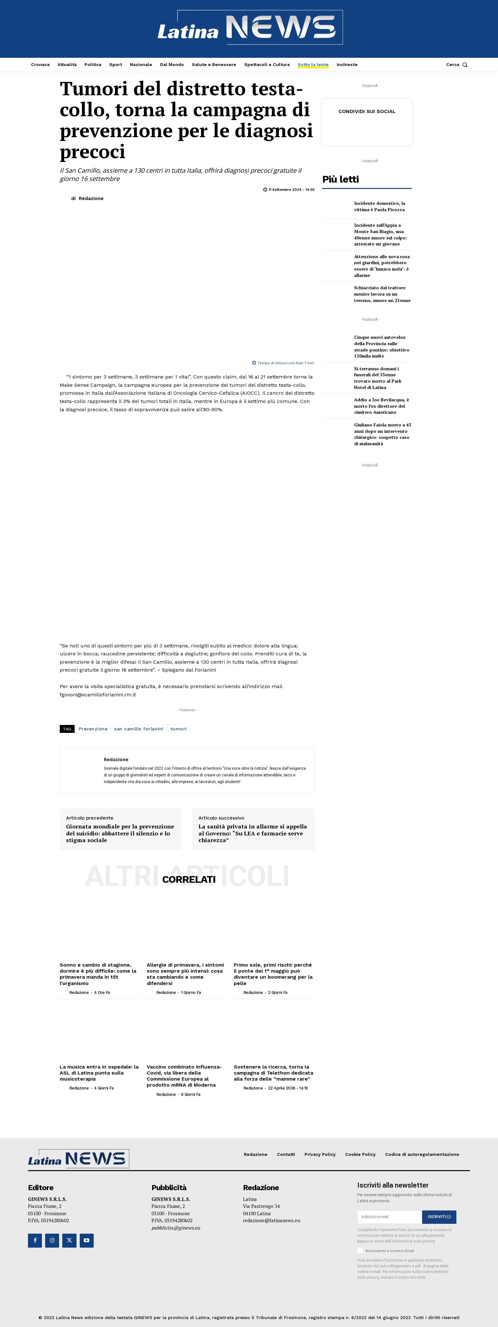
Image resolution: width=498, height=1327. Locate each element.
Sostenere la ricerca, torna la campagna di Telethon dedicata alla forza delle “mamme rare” (273, 1073)
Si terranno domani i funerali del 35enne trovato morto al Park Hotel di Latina (377, 377)
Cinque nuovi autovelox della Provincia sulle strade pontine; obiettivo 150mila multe (381, 346)
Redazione (91, 198)
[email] (389, 1217)
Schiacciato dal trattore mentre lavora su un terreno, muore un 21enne (382, 294)
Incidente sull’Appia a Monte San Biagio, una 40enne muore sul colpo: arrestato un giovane (380, 234)
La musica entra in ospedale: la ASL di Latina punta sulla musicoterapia (99, 1073)
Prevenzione (93, 728)
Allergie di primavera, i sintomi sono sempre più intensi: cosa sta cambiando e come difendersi (185, 974)
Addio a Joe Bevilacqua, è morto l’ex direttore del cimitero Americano (381, 406)
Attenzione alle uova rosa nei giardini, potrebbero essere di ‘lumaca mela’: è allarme (382, 265)
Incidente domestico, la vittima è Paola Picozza (379, 206)
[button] (458, 64)
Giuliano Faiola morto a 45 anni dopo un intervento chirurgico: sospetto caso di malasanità (382, 434)
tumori (179, 728)
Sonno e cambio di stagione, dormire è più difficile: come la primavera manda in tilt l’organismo (98, 974)
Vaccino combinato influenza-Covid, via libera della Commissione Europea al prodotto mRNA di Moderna (184, 1076)
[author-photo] (64, 992)
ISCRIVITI (439, 1217)
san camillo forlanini (139, 728)
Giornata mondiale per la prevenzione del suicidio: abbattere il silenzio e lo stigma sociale (120, 833)
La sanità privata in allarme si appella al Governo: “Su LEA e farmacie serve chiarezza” (253, 833)
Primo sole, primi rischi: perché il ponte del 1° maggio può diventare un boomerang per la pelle (273, 974)
